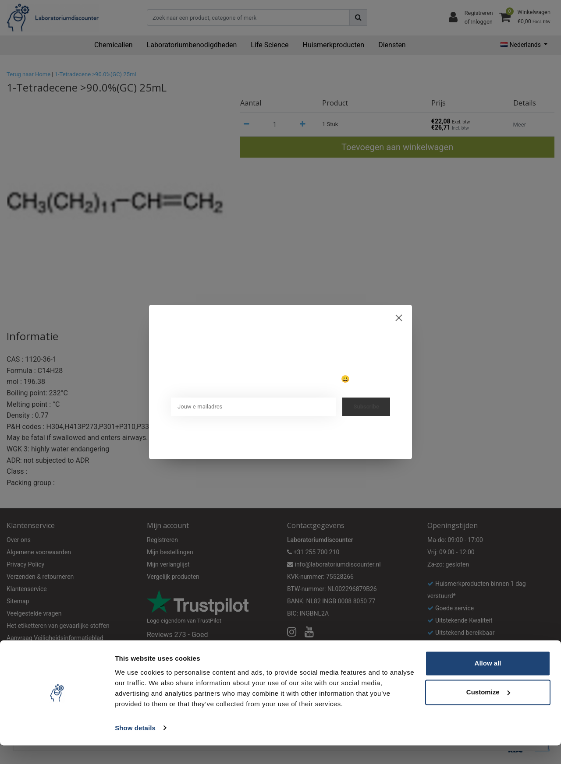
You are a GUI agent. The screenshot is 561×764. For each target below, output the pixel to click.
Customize (488, 711)
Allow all (488, 682)
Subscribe (366, 406)
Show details (135, 746)
